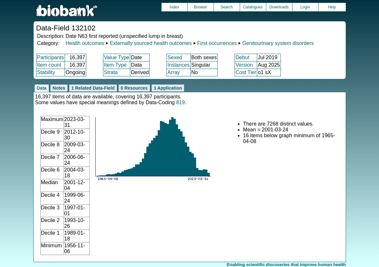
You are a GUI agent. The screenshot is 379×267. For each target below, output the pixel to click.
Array (173, 72)
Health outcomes (85, 43)
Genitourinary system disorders (278, 43)
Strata (111, 72)
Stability (46, 72)
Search (226, 7)
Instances (178, 65)
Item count (49, 65)
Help (332, 7)
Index (174, 7)
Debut (242, 57)
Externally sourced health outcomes (151, 43)
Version (244, 65)
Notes (59, 88)
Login (305, 7)
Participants (50, 57)
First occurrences (217, 43)
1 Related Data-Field (93, 88)
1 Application (168, 88)
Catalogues (253, 7)
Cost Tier (246, 72)
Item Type (115, 65)
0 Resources (134, 88)
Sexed (174, 57)
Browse (200, 7)
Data (42, 88)
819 (180, 102)
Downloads (279, 7)
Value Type (117, 57)
